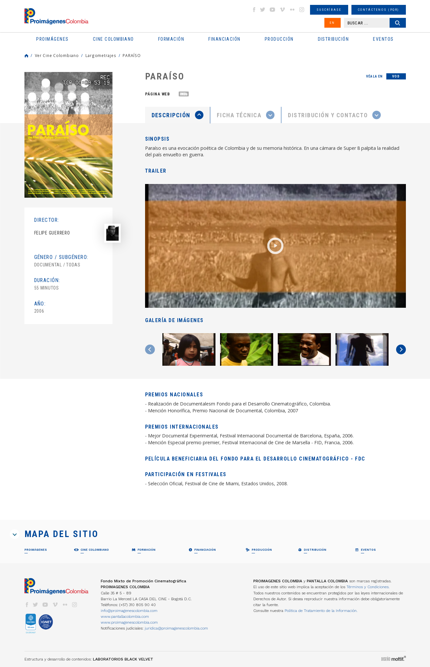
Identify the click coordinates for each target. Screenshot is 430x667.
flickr (292, 9)
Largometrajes (100, 55)
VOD (396, 76)
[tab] (177, 115)
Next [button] (401, 349)
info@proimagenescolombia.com (129, 610)
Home (26, 55)
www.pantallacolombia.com (125, 616)
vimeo (282, 9)
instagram (302, 9)
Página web (157, 94)
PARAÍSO (132, 55)
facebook (254, 9)
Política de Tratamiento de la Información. (321, 610)
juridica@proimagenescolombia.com (176, 628)
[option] (68, 135)
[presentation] (177, 115)
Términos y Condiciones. (368, 587)
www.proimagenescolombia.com (129, 622)
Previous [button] (150, 349)
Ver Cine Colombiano (57, 55)
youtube (272, 9)
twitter (262, 9)
